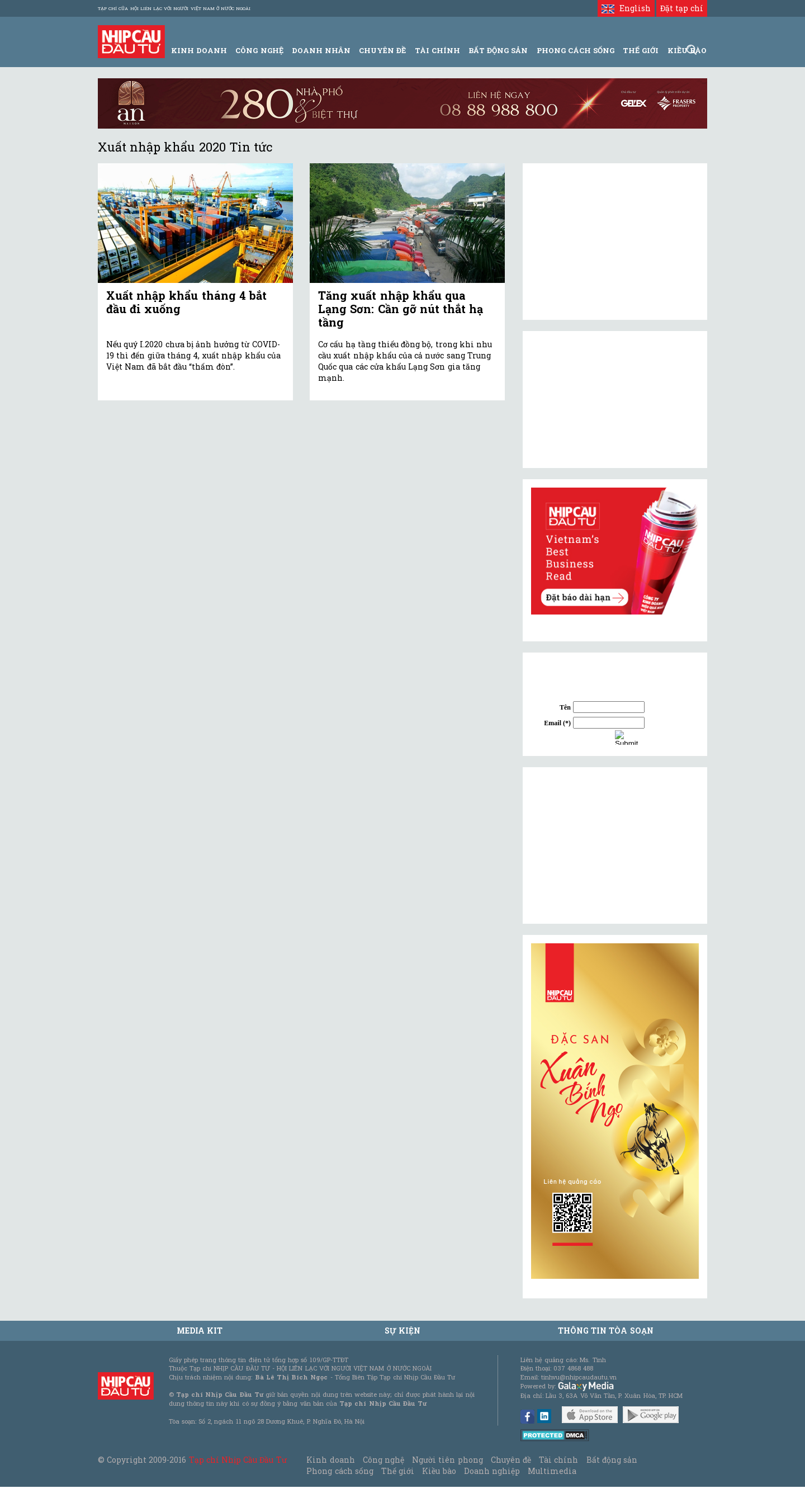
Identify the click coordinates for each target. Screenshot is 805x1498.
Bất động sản (498, 50)
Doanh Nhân (321, 50)
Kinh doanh (330, 1459)
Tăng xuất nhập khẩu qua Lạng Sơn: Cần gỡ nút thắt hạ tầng (400, 308)
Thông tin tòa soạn (606, 1330)
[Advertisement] (615, 845)
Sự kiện (402, 1330)
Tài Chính (437, 50)
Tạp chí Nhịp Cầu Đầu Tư (238, 1459)
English (626, 8)
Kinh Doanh (199, 50)
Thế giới (641, 50)
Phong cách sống (339, 1471)
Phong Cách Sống (575, 50)
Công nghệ (383, 1459)
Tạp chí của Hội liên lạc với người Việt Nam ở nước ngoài (174, 8)
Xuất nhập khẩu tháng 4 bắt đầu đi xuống (186, 302)
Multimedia (552, 1471)
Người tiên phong (447, 1459)
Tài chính (558, 1459)
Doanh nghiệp (492, 1471)
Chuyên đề (382, 50)
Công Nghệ (259, 50)
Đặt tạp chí (681, 8)
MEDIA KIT (199, 1330)
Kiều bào (439, 1471)
